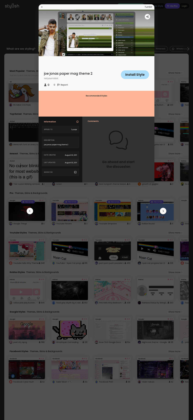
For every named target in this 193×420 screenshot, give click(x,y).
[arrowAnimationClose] (30, 211)
